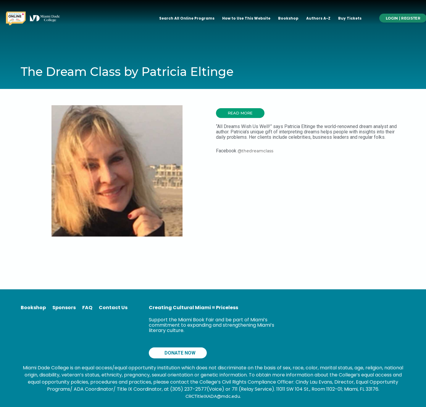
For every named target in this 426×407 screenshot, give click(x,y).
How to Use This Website (246, 18)
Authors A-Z (318, 18)
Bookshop (288, 18)
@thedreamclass (255, 151)
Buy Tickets (350, 18)
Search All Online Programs (186, 18)
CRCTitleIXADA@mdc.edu (212, 396)
